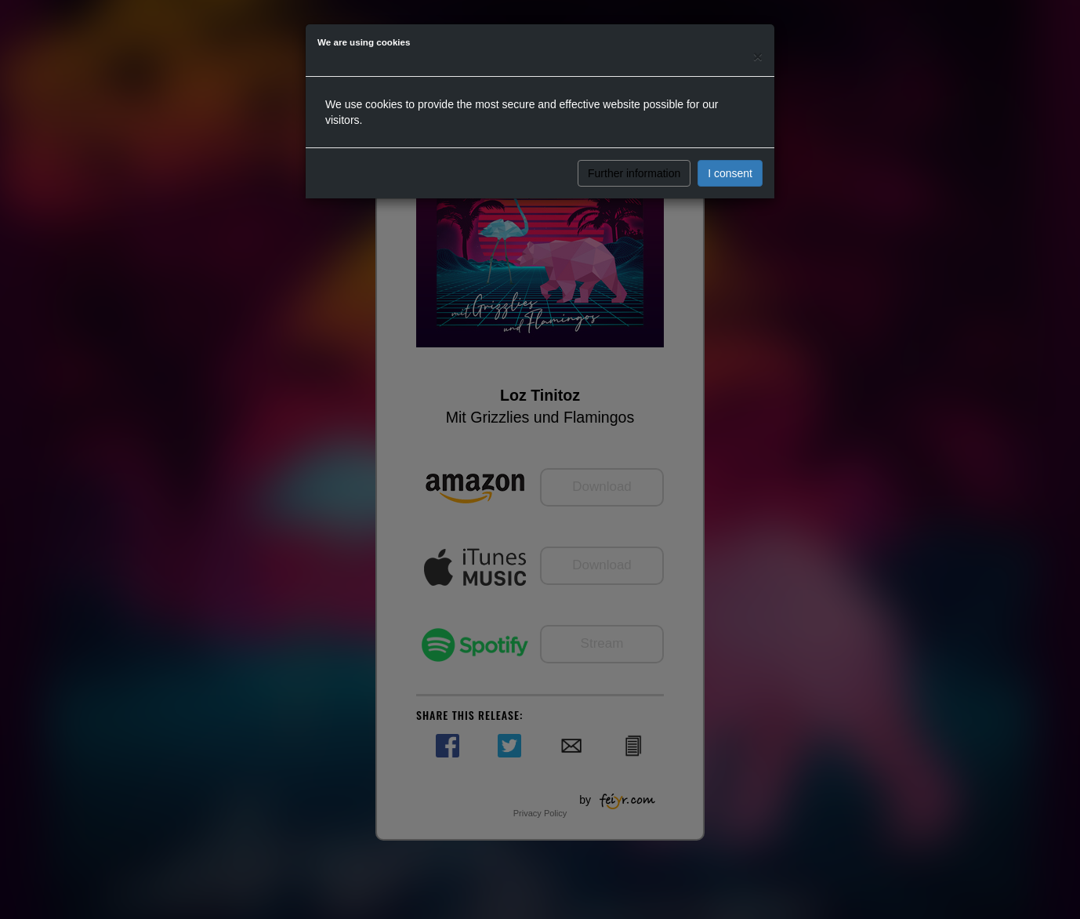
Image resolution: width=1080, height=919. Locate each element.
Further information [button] (634, 173)
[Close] (758, 56)
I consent (730, 173)
